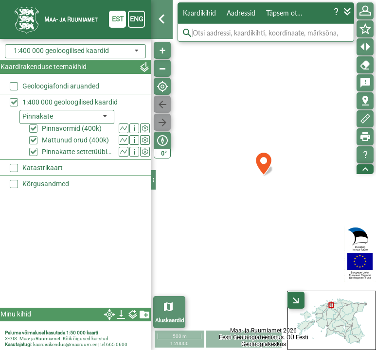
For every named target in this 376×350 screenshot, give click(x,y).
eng (136, 19)
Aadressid (241, 13)
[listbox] (66, 117)
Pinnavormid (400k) (72, 128)
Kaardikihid (199, 13)
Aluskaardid (169, 320)
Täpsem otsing (287, 13)
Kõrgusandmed (45, 184)
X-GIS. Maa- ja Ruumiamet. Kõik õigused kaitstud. (57, 338)
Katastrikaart (42, 168)
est (118, 19)
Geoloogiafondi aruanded (60, 86)
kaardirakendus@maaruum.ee (65, 344)
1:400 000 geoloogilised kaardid (70, 102)
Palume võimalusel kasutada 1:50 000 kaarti (51, 332)
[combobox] (75, 51)
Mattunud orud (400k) (75, 140)
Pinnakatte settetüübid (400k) (78, 152)
